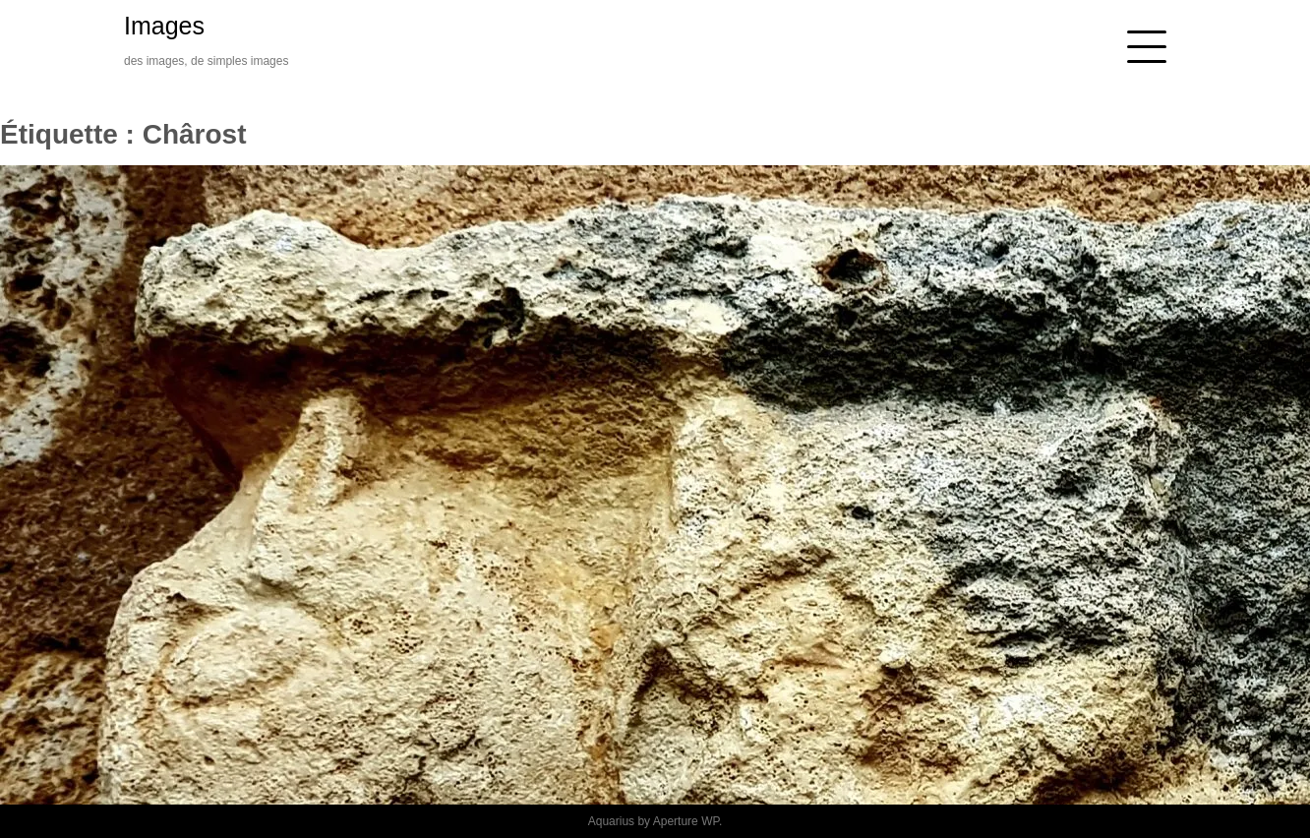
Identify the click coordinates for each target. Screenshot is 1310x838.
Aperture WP (686, 821)
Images (164, 25)
